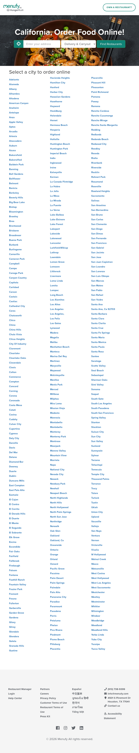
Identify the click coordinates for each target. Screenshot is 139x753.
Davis (12, 447)
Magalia (54, 337)
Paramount (56, 606)
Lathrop (54, 252)
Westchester (98, 592)
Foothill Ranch (17, 579)
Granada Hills (16, 645)
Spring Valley (98, 417)
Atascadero (15, 141)
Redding (95, 129)
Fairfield (13, 556)
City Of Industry (17, 343)
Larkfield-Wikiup (59, 247)
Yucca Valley (98, 648)
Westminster (98, 601)
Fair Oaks (14, 551)
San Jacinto (97, 252)
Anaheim (14, 108)
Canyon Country (18, 277)
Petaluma (55, 620)
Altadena (14, 98)
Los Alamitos (57, 299)
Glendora (14, 636)
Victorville (96, 545)
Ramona (95, 106)
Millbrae (54, 394)
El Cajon (13, 499)
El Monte (14, 523)
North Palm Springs (60, 512)
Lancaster (55, 243)
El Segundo (15, 527)
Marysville (55, 365)
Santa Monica (98, 342)
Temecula (96, 469)
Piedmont (55, 634)
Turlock (95, 497)
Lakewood (55, 238)
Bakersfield (15, 155)
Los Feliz (55, 318)
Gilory (12, 622)
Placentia (55, 648)
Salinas (95, 200)
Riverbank (96, 162)
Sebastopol (97, 375)
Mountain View (58, 455)
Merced (54, 389)
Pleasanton (97, 87)
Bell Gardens (16, 174)
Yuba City (96, 639)
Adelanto (14, 79)
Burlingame (15, 249)
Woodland (96, 625)
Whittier (95, 606)
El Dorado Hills (17, 513)
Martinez (55, 361)
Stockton (96, 427)
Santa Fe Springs (100, 332)
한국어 (76, 702)
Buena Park (15, 240)
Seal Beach (97, 370)
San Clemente (99, 224)
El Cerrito (14, 509)
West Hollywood (100, 578)
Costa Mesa (15, 405)
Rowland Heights (100, 191)
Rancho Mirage (99, 120)
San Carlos (97, 219)
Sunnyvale (97, 450)
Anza (12, 117)
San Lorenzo (98, 271)
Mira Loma (56, 403)
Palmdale (55, 587)
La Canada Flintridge (61, 181)
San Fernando (98, 238)
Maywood (55, 370)
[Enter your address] (41, 44)
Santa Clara (97, 318)
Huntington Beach (60, 144)
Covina (13, 414)
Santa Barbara (99, 313)
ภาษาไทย (77, 707)
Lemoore (55, 266)
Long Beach (56, 295)
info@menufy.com (116, 693)
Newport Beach (58, 493)
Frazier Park (15, 589)
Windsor (95, 615)
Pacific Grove (57, 568)
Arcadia (13, 131)
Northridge (56, 521)
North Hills (56, 502)
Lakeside (55, 233)
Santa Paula (98, 346)
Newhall (54, 488)
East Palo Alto (17, 490)
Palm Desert (57, 578)
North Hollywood (59, 507)
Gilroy (12, 627)
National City (57, 469)
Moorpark (55, 446)
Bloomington (16, 211)
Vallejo (95, 526)
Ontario (54, 549)
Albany (13, 89)
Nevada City (56, 474)
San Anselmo (98, 205)
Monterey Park (58, 436)
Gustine (13, 650)
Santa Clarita (98, 323)
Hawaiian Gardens (60, 96)
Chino (12, 325)
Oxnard (54, 564)
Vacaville (96, 521)
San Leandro (98, 266)
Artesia (13, 136)
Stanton (95, 422)
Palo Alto (55, 592)
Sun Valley (97, 441)
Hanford (54, 87)
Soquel (95, 394)
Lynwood (55, 328)
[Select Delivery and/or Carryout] (78, 44)
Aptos (12, 126)
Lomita (54, 285)
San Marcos (97, 280)
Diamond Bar (16, 461)
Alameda (14, 84)
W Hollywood (98, 554)
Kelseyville (56, 172)
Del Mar (13, 452)
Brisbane (14, 230)
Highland (55, 134)
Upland (95, 516)
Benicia (13, 188)
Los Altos (55, 304)
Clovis (12, 367)
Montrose (55, 441)
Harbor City (56, 92)
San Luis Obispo (100, 276)
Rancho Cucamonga (102, 115)
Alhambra (14, 93)
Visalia (95, 549)
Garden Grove (16, 612)
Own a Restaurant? (119, 7)
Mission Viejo (57, 408)
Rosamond (97, 181)
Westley (95, 597)
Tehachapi (96, 464)
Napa (53, 464)
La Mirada (55, 200)
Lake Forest (56, 224)
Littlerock (55, 271)
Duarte (12, 471)
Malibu (53, 342)
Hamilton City (57, 82)
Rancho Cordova (100, 111)
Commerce (15, 376)
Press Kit (45, 716)
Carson (13, 292)
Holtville (54, 139)
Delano (13, 457)
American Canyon (18, 103)
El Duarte (14, 518)
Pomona (95, 96)
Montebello (56, 427)
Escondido (14, 546)
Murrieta (54, 460)
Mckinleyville (57, 375)
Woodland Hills (99, 630)
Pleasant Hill (98, 82)
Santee (95, 356)
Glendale (14, 631)
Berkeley (14, 192)
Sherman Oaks (99, 380)
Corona (13, 395)
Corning (13, 391)
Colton (12, 372)
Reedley (95, 148)
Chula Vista (15, 334)
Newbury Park (57, 483)
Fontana (13, 575)
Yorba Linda (97, 634)
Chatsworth (15, 315)
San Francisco (99, 243)
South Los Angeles (101, 403)
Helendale (55, 115)
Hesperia (55, 129)
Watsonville (97, 568)
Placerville (97, 78)
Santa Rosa (97, 351)
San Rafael (97, 295)
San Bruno (97, 214)
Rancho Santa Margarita (104, 125)
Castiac (13, 301)
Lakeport (55, 229)
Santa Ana (97, 304)
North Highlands (59, 497)
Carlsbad (14, 287)
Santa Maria (98, 337)
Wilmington (97, 611)
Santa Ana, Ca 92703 (103, 309)
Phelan (54, 625)
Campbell (14, 263)
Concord (13, 386)
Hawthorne (56, 101)
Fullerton (14, 603)
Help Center (15, 698)
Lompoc (54, 290)
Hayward (55, 106)
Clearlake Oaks (17, 358)
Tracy (94, 488)
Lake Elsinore (57, 219)
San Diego (97, 229)
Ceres (12, 310)
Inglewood (55, 162)
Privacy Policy (48, 698)
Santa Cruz (97, 328)
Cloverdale (15, 362)
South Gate (97, 398)
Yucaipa (95, 644)
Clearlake (14, 353)
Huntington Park (59, 148)
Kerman (54, 177)
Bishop (13, 207)
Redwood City (98, 144)
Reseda (95, 153)
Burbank (13, 244)
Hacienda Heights (60, 78)
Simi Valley (97, 384)
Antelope (14, 112)
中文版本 (77, 693)
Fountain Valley (17, 584)
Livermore (55, 276)
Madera (54, 332)
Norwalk (54, 526)
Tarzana (95, 460)
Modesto (54, 413)
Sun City (96, 436)
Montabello (56, 422)
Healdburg (56, 111)
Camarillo (14, 254)
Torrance (96, 483)
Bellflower (14, 178)
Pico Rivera (56, 630)
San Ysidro (97, 299)
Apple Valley (16, 122)
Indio (52, 158)
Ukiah (94, 507)
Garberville (15, 608)
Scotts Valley (98, 365)
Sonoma (95, 389)
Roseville (96, 186)
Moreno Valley (58, 450)
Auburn (13, 145)
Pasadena (55, 611)
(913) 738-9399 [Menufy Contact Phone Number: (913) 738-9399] (114, 689)
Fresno (12, 598)
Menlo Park (56, 384)
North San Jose (58, 516)
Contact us (112, 705)
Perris (53, 615)
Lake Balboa (57, 214)
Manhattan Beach (59, 346)
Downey (13, 466)
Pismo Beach (57, 639)
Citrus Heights (17, 339)
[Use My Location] (19, 44)
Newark (54, 479)
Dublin (12, 476)
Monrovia (55, 417)
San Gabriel (97, 247)
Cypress (13, 433)
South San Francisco (102, 413)
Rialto (94, 158)
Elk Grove (14, 537)
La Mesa (54, 195)
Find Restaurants (111, 44)
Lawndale (55, 257)
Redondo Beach (99, 139)
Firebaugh (14, 565)
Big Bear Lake (17, 202)
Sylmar (95, 455)
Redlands (96, 134)
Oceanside (56, 545)
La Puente (55, 205)
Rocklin (95, 172)
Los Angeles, (57, 313)
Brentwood (15, 225)
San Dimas (97, 233)
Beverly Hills (16, 197)
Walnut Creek (98, 559)
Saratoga (96, 361)
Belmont (13, 183)
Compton (14, 381)
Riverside (96, 167)
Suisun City (97, 431)
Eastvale (13, 494)
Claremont (15, 348)
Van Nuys (96, 531)
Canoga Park (16, 273)
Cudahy (13, 419)
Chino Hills (15, 329)
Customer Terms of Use (53, 702)
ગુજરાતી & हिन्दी (80, 698)
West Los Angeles (101, 582)
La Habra (55, 186)
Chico (12, 320)
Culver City (15, 424)
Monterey (55, 431)
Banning (13, 169)
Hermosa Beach (59, 125)
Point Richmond (99, 92)
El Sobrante (15, 532)
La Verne (55, 210)
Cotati (12, 410)
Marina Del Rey (58, 356)
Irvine (53, 167)
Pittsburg (55, 644)
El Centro (14, 504)
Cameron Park (17, 259)
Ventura (95, 535)
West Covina (98, 573)
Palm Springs (57, 582)
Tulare (94, 493)
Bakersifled (15, 159)
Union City (97, 512)
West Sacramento (100, 587)
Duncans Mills (16, 480)
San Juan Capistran (102, 262)
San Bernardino (99, 210)
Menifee (54, 380)
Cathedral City (17, 306)
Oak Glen (55, 531)
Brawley (13, 216)
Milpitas (54, 398)
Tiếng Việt (78, 711)
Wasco (94, 564)
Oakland (54, 535)
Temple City (97, 474)
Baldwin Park (16, 164)
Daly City (14, 438)
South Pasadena (100, 408)
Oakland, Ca (57, 540)
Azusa (12, 150)
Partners (45, 689)
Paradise (55, 601)
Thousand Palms (100, 479)
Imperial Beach (58, 153)
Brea (11, 221)
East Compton (16, 485)
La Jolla (54, 191)
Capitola (13, 282)
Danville (13, 443)
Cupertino (14, 428)
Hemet (53, 120)
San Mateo (97, 285)
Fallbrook (14, 561)
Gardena (13, 617)
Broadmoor (15, 235)
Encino (12, 542)
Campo (13, 268)
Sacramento (97, 195)
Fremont (13, 594)
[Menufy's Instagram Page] (65, 728)
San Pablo (96, 290)
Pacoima (54, 573)
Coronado (14, 400)
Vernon (95, 540)
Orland (53, 559)
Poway (94, 101)
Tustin (94, 502)
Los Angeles (57, 309)
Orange (54, 554)
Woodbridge (97, 620)
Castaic (13, 296)
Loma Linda (56, 280)
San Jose (96, 257)
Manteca (54, 351)
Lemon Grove (57, 262)
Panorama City (58, 597)
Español (76, 689)
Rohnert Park (98, 177)
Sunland (95, 446)
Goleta (12, 641)
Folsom (13, 570)
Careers (44, 693)
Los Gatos (55, 323)
